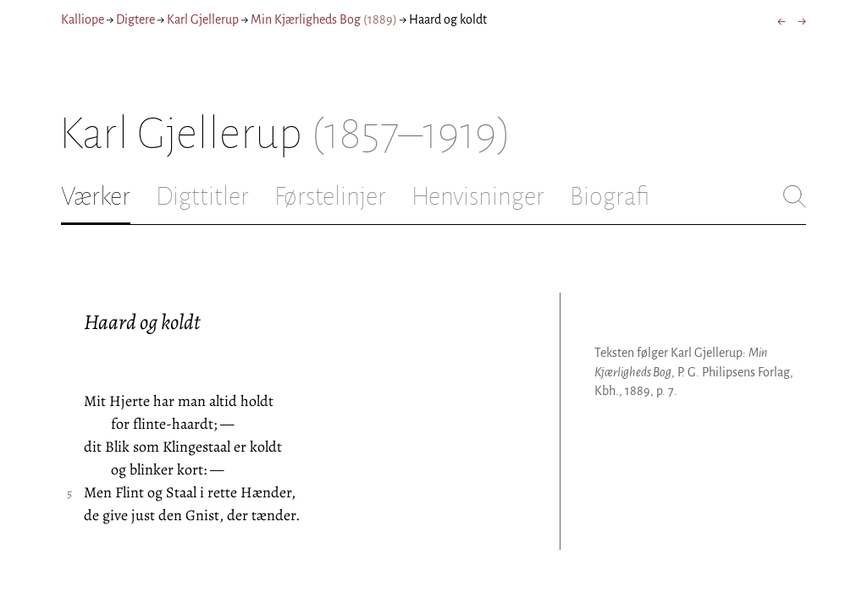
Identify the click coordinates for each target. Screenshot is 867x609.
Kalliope (82, 19)
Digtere (135, 19)
